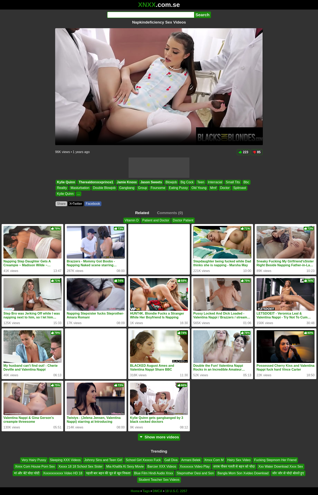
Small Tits (233, 182)
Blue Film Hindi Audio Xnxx (153, 473)
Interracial (215, 182)
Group (142, 188)
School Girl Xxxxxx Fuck (143, 460)
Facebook (93, 203)
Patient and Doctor (155, 220)
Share (61, 203)
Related (142, 213)
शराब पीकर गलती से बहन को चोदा (234, 466)
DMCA (157, 491)
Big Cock (186, 182)
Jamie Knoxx (127, 182)
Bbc (246, 182)
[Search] (150, 15)
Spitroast (239, 188)
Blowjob (171, 182)
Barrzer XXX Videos (161, 466)
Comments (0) (170, 213)
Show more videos (159, 437)
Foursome (158, 188)
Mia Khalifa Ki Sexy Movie (125, 466)
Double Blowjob (104, 188)
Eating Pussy (178, 188)
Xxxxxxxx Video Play (195, 466)
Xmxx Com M (214, 460)
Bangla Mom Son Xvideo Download (243, 473)
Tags (146, 491)
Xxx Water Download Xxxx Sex (280, 466)
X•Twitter (75, 203)
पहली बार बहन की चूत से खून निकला (108, 473)
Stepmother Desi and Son (195, 473)
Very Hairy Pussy (33, 460)
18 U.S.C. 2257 (176, 491)
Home (135, 491)
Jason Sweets (151, 182)
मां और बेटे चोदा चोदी (27, 473)
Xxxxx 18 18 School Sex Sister (80, 466)
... (78, 193)
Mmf (213, 188)
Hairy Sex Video (238, 460)
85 (257, 152)
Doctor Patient (183, 220)
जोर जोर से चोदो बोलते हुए (288, 473)
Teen (200, 182)
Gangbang (126, 188)
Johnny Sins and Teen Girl (103, 460)
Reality (62, 188)
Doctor (225, 188)
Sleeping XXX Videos (65, 460)
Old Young (198, 188)
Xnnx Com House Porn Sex (35, 466)
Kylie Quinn (66, 182)
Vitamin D (132, 220)
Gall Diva (171, 460)
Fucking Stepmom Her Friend (275, 460)
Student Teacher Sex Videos (159, 479)
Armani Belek (190, 460)
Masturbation (80, 188)
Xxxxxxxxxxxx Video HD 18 (62, 473)
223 (243, 152)
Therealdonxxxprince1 (96, 182)
